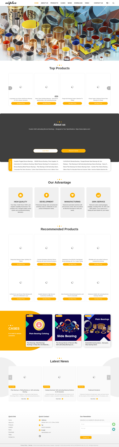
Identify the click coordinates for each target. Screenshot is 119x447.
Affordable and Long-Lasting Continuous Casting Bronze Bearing (98, 260)
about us (44, 3)
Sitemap (30, 445)
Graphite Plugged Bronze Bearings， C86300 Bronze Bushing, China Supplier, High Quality (36, 162)
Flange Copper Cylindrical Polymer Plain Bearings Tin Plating (98, 99)
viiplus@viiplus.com (46, 432)
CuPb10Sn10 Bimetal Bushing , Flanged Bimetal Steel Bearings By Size (82, 162)
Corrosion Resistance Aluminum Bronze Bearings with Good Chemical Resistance (46, 260)
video (87, 3)
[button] (55, 58)
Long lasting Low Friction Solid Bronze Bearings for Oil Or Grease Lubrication (20, 99)
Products (10, 425)
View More (25, 399)
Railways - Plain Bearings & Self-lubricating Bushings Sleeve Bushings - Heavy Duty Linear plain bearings (86, 164)
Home (36, 3)
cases (63, 3)
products (54, 3)
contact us (98, 3)
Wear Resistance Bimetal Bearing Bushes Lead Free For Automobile (72, 295)
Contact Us (11, 437)
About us (11, 422)
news (70, 3)
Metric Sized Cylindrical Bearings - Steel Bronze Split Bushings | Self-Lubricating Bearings (46, 99)
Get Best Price (21, 103)
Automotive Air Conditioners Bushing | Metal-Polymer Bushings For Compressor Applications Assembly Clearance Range (36, 164)
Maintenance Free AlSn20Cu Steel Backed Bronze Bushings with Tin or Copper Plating (72, 260)
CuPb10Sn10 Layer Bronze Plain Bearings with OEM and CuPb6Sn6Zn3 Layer (21, 295)
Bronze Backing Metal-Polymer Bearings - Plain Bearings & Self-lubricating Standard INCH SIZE (36, 167)
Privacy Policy (24, 445)
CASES (10, 427)
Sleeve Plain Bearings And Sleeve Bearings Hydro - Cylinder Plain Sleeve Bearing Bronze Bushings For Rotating (86, 167)
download (78, 3)
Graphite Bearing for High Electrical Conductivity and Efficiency (46, 295)
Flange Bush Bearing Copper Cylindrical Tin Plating (72, 99)
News (10, 429)
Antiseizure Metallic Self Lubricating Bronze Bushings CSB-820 (98, 295)
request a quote (73, 150)
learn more (45, 150)
